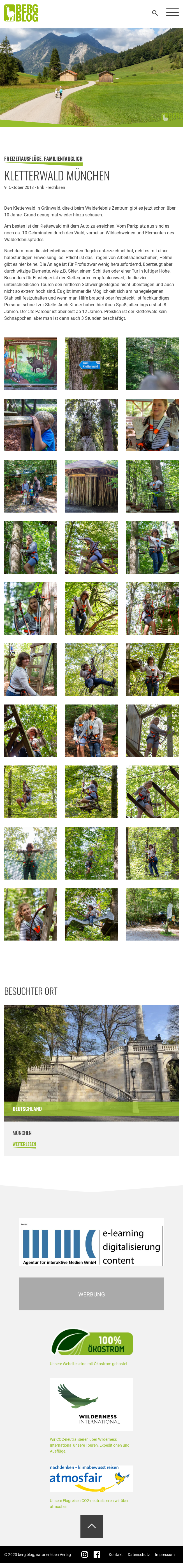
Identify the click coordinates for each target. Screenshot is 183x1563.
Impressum (165, 1554)
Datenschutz (139, 1554)
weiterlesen (24, 1144)
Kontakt (116, 1554)
